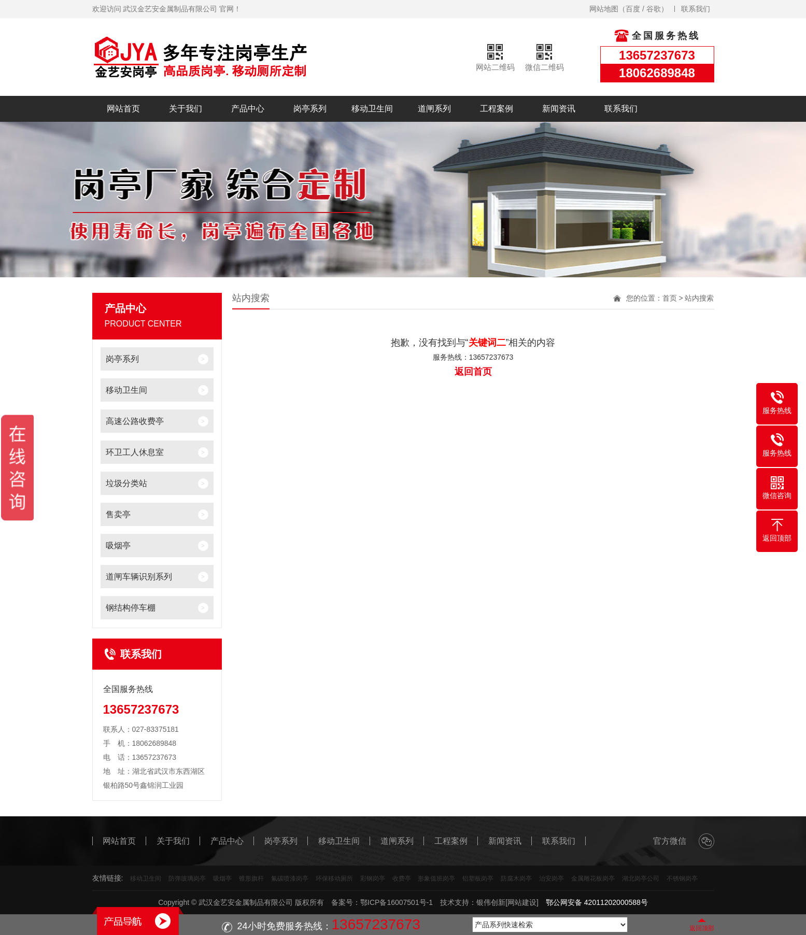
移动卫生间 (372, 108)
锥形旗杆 (251, 878)
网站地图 (603, 9)
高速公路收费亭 (135, 421)
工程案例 (496, 108)
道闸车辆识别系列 (139, 576)
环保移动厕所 (334, 878)
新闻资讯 (558, 108)
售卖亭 (118, 514)
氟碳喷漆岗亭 (289, 878)
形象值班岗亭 (436, 878)
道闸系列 (434, 108)
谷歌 (653, 9)
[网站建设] (522, 902)
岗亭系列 (310, 108)
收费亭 (401, 878)
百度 (633, 9)
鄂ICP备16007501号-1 (396, 902)
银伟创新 (490, 902)
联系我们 (695, 9)
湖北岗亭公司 (640, 878)
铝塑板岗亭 (477, 878)
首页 (669, 298)
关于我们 (185, 108)
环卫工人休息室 (135, 452)
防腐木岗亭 (516, 878)
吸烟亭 (118, 545)
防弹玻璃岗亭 (187, 878)
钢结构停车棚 (130, 607)
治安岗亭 (551, 878)
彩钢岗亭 (372, 878)
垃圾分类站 (126, 483)
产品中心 (247, 108)
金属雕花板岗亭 (593, 878)
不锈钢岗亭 (682, 878)
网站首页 (123, 108)
